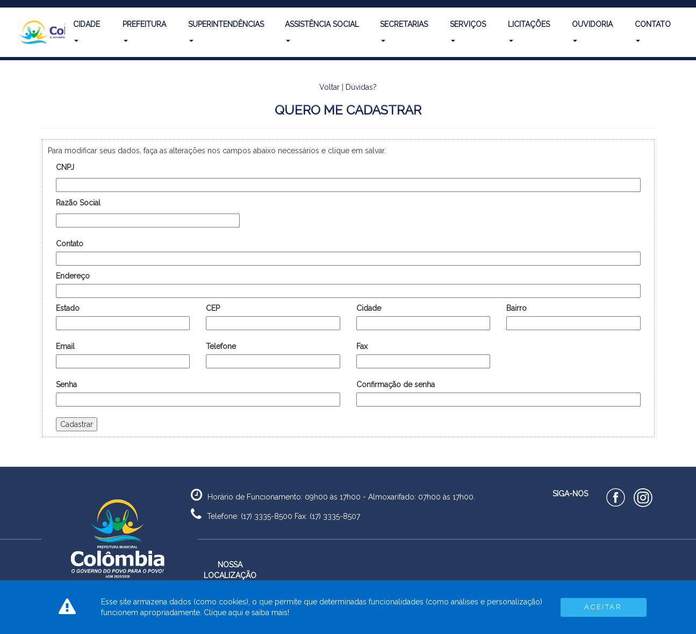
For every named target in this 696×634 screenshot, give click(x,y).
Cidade (368, 308)
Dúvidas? (361, 87)
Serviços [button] (468, 31)
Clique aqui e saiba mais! (246, 612)
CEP (213, 308)
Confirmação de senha (395, 384)
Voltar (329, 87)
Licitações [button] (529, 31)
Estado (68, 308)
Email (65, 346)
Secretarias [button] (404, 31)
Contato (69, 243)
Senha (66, 384)
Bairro (516, 308)
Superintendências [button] (226, 31)
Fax (362, 346)
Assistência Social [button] (322, 31)
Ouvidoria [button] (592, 31)
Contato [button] (653, 31)
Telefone (221, 346)
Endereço (73, 276)
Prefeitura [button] (144, 31)
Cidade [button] (86, 31)
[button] (38, 32)
